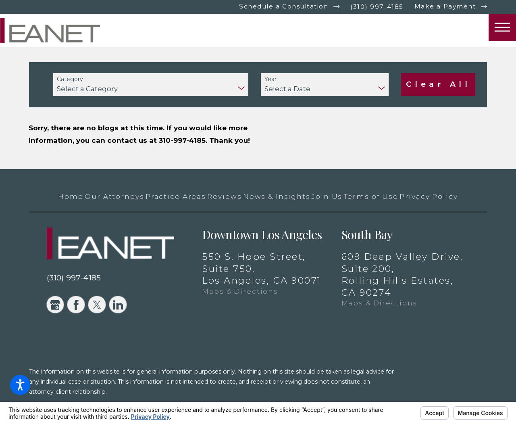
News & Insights (276, 196)
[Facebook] (76, 304)
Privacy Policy (428, 196)
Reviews (224, 196)
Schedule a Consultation (283, 6)
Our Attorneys (114, 196)
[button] (20, 385)
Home (70, 196)
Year (270, 79)
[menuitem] (70, 196)
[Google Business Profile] (55, 304)
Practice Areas (176, 196)
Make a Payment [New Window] (445, 6)
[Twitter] (97, 304)
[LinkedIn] (118, 304)
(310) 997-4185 (376, 6)
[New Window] (450, 393)
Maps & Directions (240, 291)
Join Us (327, 196)
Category (70, 79)
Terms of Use (371, 196)
